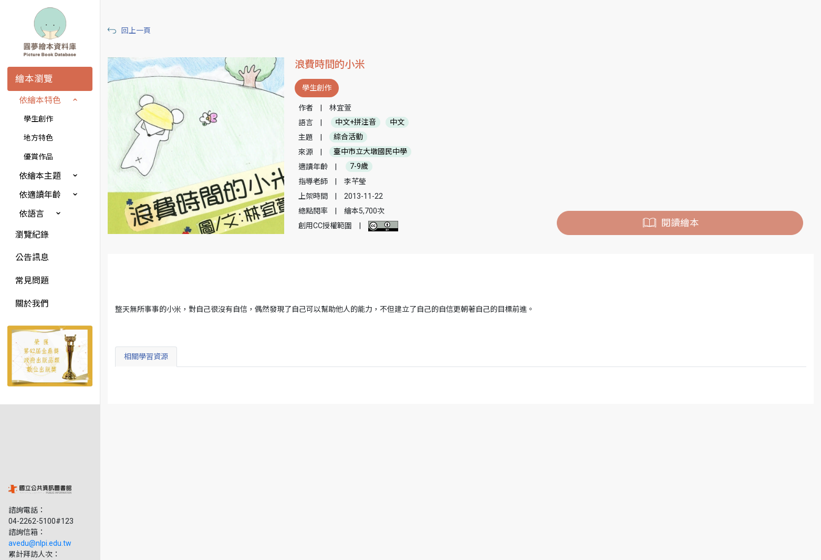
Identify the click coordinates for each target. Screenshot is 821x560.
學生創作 (38, 119)
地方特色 (38, 138)
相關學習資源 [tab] (151, 356)
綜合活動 (352, 137)
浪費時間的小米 (333, 64)
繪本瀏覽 (34, 79)
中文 (400, 122)
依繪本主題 (40, 176)
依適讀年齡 (40, 195)
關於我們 (32, 304)
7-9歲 (363, 166)
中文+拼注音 (359, 122)
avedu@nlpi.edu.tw (39, 478)
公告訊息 (32, 257)
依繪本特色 (40, 100)
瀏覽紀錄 (32, 235)
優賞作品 (38, 156)
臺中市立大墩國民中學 (374, 152)
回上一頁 (140, 30)
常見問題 (32, 281)
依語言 (31, 214)
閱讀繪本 (681, 223)
